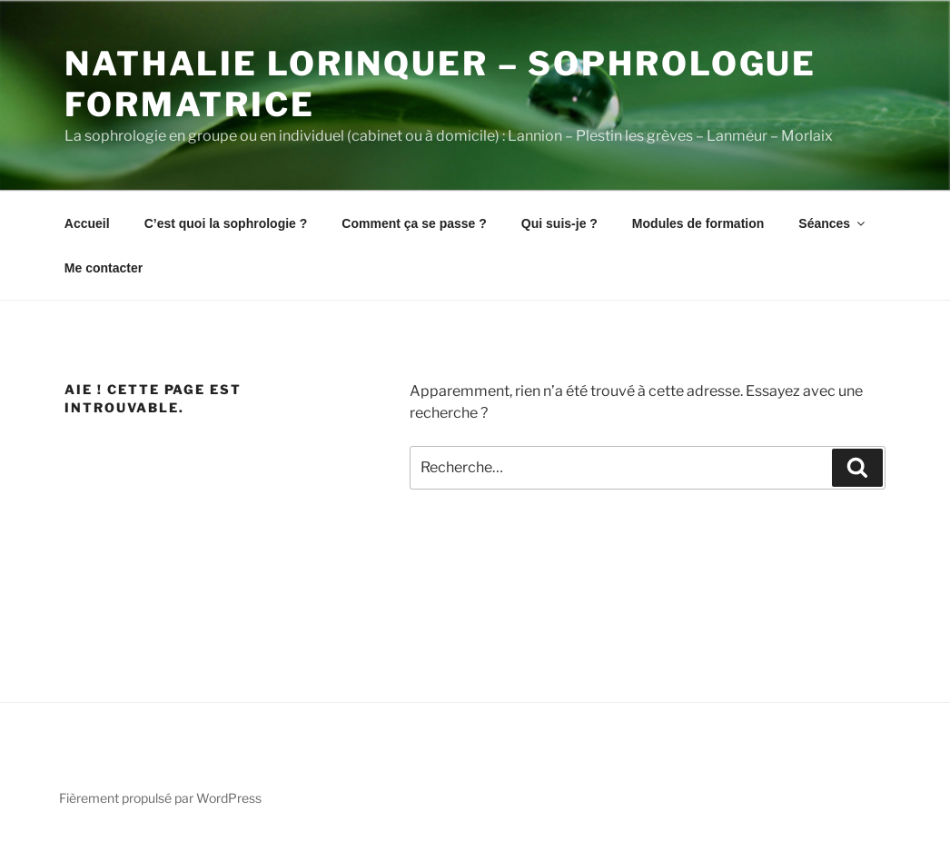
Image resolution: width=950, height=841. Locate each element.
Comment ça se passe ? (414, 223)
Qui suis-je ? (559, 223)
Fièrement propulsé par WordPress (160, 798)
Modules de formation (698, 223)
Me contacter (103, 268)
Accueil (87, 223)
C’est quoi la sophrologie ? (226, 223)
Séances (832, 223)
